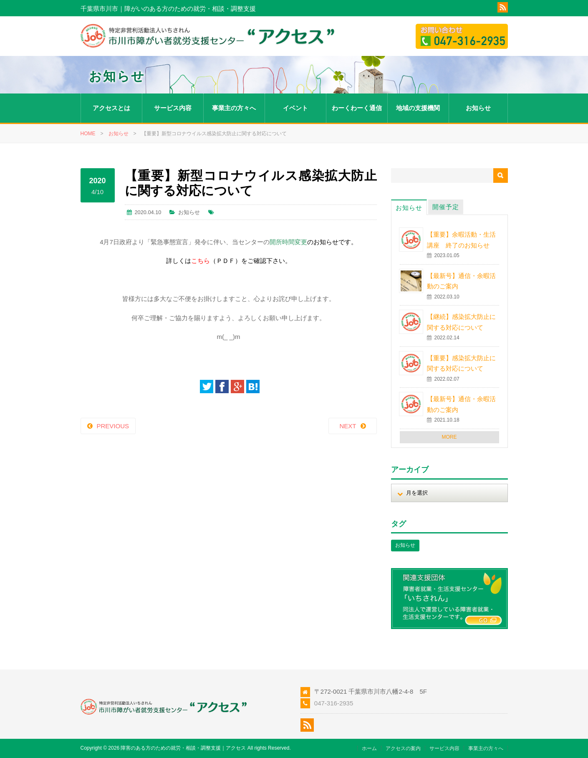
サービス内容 (173, 107)
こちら (200, 260)
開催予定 (445, 206)
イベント (295, 107)
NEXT (347, 426)
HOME (88, 133)
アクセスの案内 (403, 748)
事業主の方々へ (234, 107)
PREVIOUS (113, 426)
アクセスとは (111, 107)
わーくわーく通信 (357, 107)
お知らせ (478, 107)
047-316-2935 (333, 703)
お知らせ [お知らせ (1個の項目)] (405, 545)
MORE (449, 437)
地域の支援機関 (418, 107)
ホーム (369, 748)
